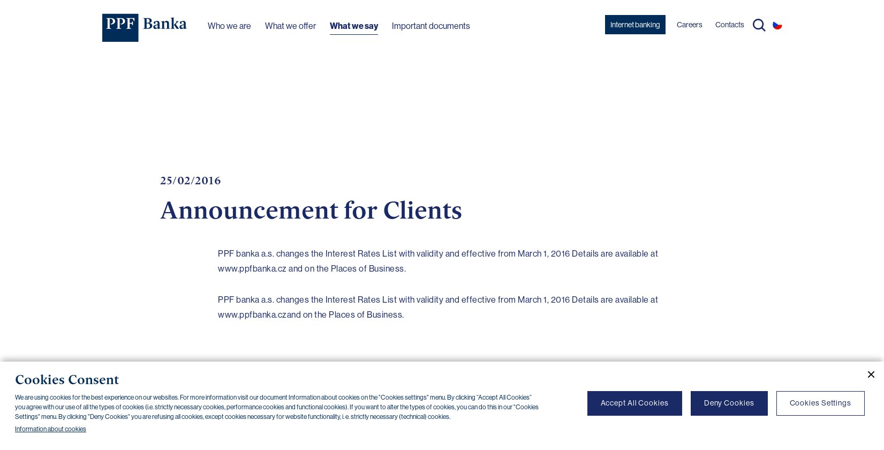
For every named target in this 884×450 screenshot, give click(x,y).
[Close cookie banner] (867, 374)
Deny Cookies (729, 403)
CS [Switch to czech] (777, 24)
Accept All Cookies (635, 403)
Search (759, 25)
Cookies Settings (820, 403)
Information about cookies (50, 429)
